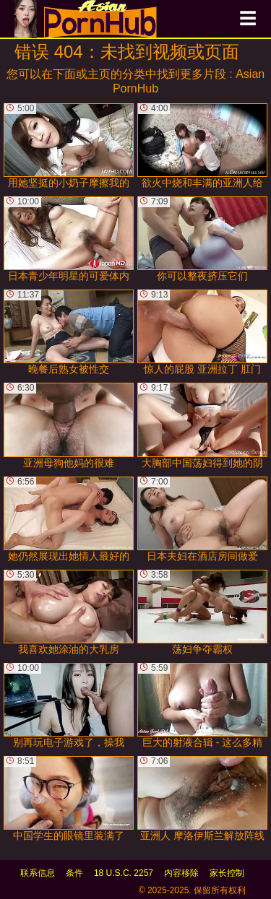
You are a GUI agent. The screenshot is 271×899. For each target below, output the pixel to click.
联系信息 (37, 873)
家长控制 (227, 873)
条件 (74, 873)
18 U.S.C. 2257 (123, 873)
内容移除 (181, 873)
